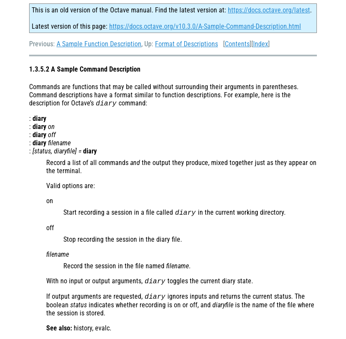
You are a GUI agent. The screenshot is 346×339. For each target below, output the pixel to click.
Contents (237, 44)
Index (260, 44)
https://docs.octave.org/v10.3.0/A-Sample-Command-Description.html (205, 26)
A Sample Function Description (99, 44)
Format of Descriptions (186, 44)
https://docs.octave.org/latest (269, 10)
